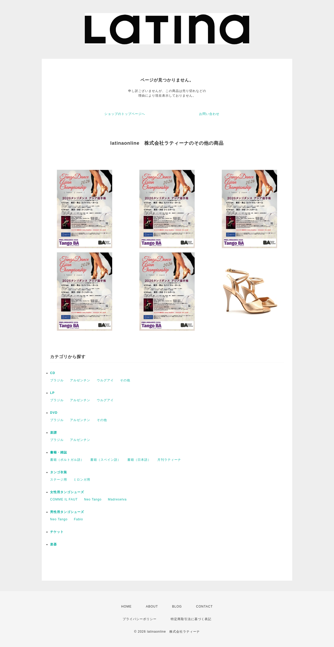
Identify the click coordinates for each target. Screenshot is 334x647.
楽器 (53, 544)
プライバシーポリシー (140, 619)
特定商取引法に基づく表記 (191, 619)
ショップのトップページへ (124, 114)
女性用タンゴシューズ (67, 492)
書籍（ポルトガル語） (67, 460)
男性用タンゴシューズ (67, 512)
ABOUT (152, 606)
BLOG (177, 606)
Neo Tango (93, 499)
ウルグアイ (105, 380)
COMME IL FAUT (64, 499)
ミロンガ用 (81, 479)
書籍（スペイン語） (105, 460)
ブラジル (57, 380)
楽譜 (53, 432)
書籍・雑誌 (58, 452)
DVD (53, 413)
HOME (126, 606)
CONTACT (204, 606)
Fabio (78, 519)
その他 (125, 380)
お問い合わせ (209, 114)
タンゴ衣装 (58, 472)
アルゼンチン (80, 380)
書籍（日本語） (139, 460)
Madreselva (117, 499)
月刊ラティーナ (169, 460)
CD (52, 373)
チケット (57, 532)
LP (52, 393)
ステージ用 (58, 479)
